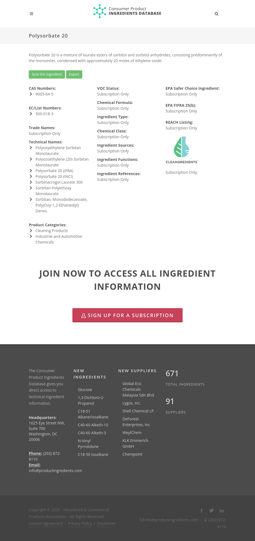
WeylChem (132, 432)
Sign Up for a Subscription (127, 315)
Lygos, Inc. (132, 403)
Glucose (85, 389)
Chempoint (132, 454)
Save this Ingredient (47, 74)
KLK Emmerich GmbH (135, 443)
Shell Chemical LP (138, 410)
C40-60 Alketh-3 (92, 432)
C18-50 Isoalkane (93, 454)
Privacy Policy (80, 523)
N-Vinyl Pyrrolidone (88, 443)
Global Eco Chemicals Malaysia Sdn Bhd (138, 389)
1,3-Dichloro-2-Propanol (91, 400)
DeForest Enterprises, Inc (136, 421)
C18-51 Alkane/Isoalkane (93, 414)
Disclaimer (106, 523)
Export (74, 74)
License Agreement (46, 523)
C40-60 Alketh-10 (93, 424)
